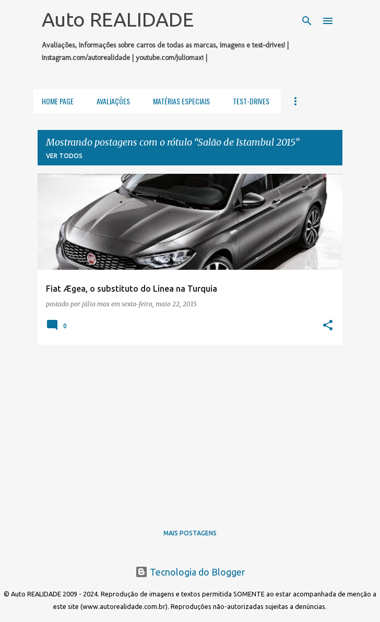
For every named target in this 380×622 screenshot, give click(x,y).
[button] (328, 325)
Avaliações (113, 100)
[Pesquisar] (307, 20)
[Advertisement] (190, 426)
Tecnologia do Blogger (190, 572)
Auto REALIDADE (118, 19)
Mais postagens (190, 533)
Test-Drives (251, 100)
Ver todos (64, 155)
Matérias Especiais (181, 100)
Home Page (58, 100)
